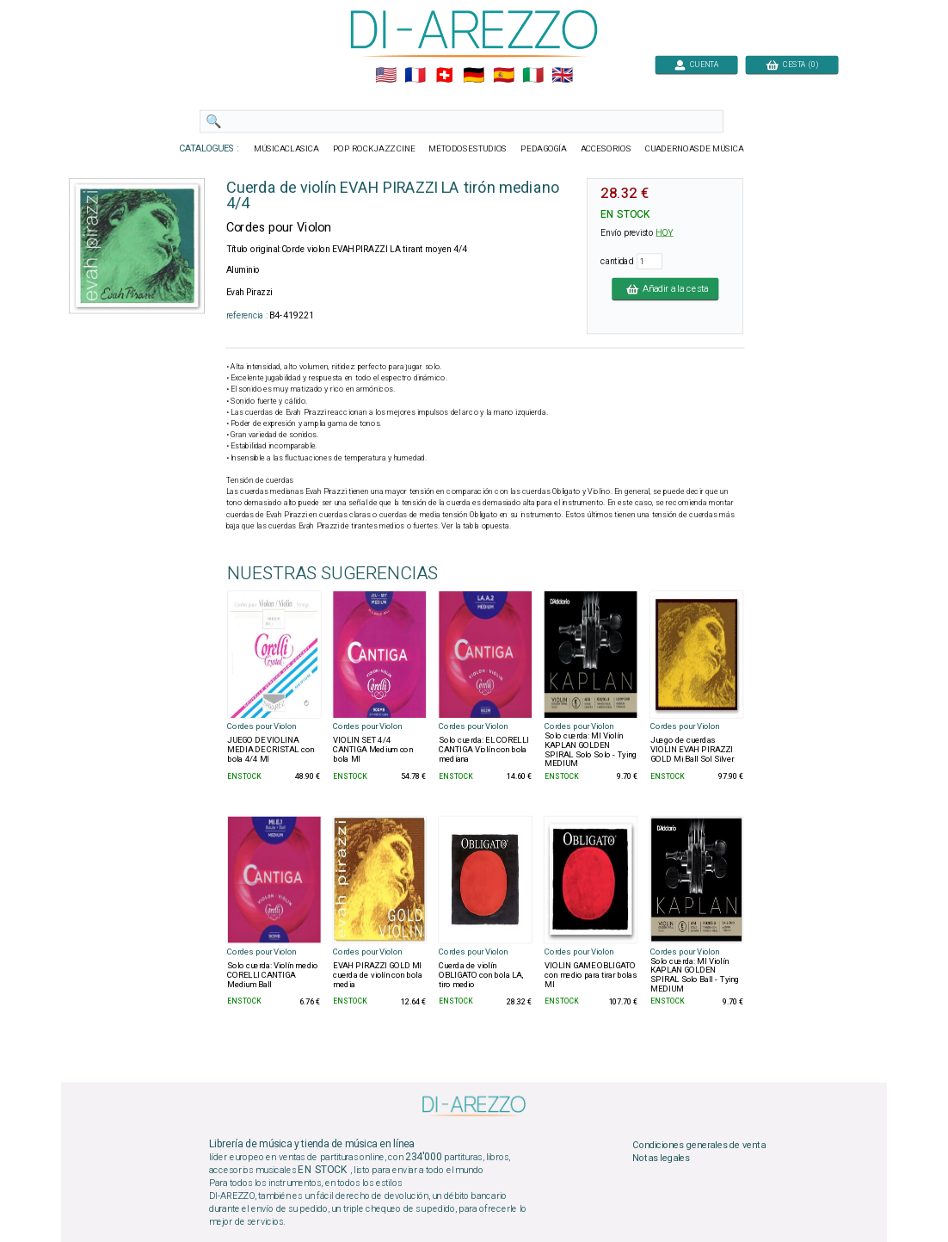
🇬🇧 (562, 76)
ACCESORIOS (606, 149)
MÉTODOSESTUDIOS (467, 149)
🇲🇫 (415, 76)
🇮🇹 (533, 76)
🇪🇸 (503, 76)
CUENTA (696, 64)
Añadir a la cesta (665, 288)
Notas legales (661, 1158)
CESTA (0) (792, 64)
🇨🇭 (444, 76)
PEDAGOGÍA (543, 149)
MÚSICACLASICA (286, 149)
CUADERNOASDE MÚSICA (694, 149)
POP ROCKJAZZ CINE (374, 149)
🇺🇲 (386, 76)
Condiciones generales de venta (698, 1145)
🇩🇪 (473, 76)
